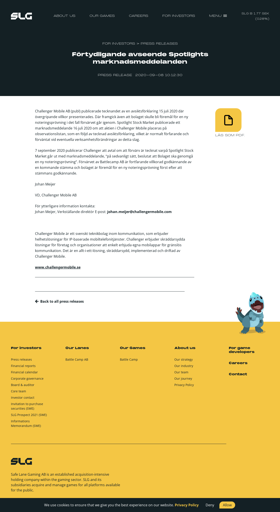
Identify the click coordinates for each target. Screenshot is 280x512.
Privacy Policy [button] (187, 505)
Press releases (21, 361)
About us (64, 16)
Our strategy (183, 361)
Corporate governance (27, 380)
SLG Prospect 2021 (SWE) (29, 417)
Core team (18, 393)
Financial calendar (24, 374)
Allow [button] (227, 505)
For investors (178, 16)
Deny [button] (210, 505)
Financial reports (23, 368)
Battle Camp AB (76, 361)
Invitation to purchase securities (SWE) (27, 408)
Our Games (102, 16)
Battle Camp (129, 361)
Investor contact (22, 399)
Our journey (183, 380)
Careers (138, 16)
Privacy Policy (184, 387)
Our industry (183, 368)
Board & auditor (22, 387)
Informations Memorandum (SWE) (26, 425)
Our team (181, 374)
